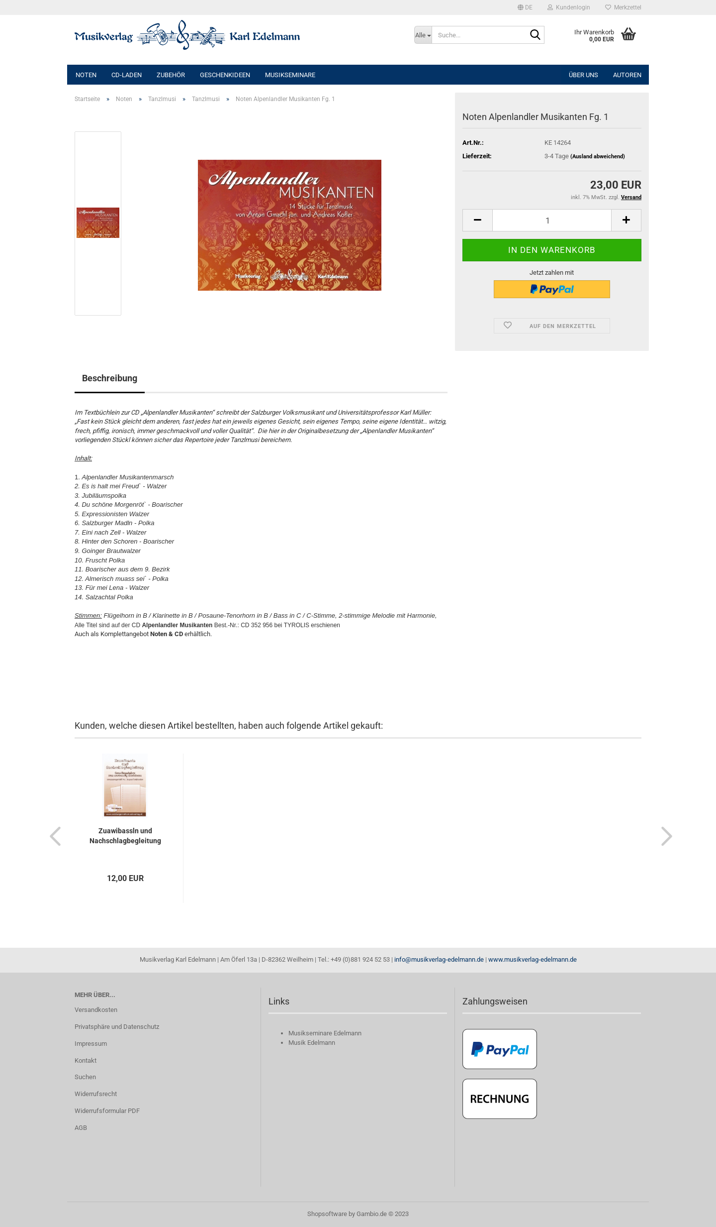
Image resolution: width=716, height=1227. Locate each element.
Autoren (627, 75)
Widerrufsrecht (96, 1094)
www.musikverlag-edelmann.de (532, 959)
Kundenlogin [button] (568, 7)
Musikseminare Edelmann (324, 1033)
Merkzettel (623, 7)
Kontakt (85, 1060)
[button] (525, 7)
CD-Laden (126, 75)
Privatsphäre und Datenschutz (117, 1026)
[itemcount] (552, 220)
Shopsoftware (327, 1214)
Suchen (85, 1077)
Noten (86, 75)
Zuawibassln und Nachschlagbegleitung (125, 836)
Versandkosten (96, 1009)
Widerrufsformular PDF (107, 1111)
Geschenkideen (225, 75)
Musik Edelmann (311, 1042)
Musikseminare (290, 75)
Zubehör (171, 75)
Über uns (583, 75)
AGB (81, 1127)
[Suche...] (423, 35)
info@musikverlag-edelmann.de (439, 959)
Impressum (91, 1043)
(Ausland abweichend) (597, 156)
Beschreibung (109, 378)
